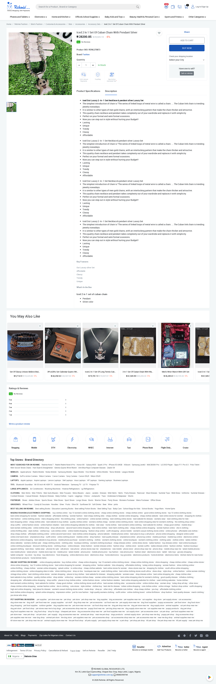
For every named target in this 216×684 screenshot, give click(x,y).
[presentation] (202, 346)
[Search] (88, 7)
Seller (182, 648)
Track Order (75, 650)
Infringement (11, 650)
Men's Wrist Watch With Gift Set (175, 371)
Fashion (86, 54)
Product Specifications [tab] (88, 90)
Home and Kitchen (61, 16)
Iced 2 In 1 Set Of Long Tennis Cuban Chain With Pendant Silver (100, 371)
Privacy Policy (40, 650)
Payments (32, 635)
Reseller (101, 650)
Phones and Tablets (20, 16)
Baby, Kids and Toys (115, 16)
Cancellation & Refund (58, 650)
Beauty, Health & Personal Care (145, 16)
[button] (187, 59)
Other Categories (197, 16)
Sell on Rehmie (89, 650)
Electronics (41, 16)
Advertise (164, 648)
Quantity (81, 59)
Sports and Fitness (174, 16)
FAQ (16, 635)
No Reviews (85, 42)
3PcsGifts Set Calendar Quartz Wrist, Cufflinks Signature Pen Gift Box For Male (62, 371)
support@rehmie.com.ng (101, 674)
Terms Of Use (26, 650)
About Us (8, 635)
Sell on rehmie (186, 73)
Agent (201, 648)
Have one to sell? (187, 68)
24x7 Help (111, 650)
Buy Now (187, 48)
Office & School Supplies (87, 16)
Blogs (23, 635)
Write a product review (19, 423)
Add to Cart (186, 40)
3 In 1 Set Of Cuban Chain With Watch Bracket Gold (138, 371)
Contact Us (71, 635)
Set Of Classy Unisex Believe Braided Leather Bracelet (25, 371)
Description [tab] (111, 90)
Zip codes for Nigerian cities (51, 635)
